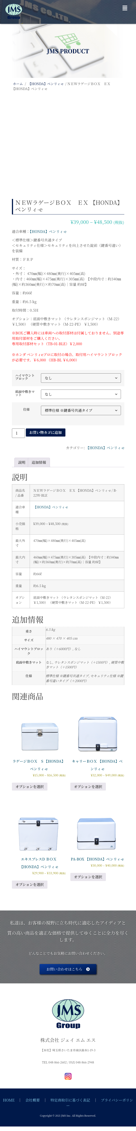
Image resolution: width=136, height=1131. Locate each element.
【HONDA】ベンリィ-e (45, 83)
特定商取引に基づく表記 (70, 1100)
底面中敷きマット (25, 393)
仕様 (26, 409)
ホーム (18, 83)
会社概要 (32, 1100)
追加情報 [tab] (39, 462)
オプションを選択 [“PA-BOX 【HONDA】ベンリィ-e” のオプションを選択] (88, 876)
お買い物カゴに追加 (45, 432)
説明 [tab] (21, 462)
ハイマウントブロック (25, 377)
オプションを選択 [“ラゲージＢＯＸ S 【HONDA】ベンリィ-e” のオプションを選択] (30, 786)
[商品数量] (18, 433)
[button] (125, 8)
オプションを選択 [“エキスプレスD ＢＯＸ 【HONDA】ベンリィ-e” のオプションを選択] (30, 884)
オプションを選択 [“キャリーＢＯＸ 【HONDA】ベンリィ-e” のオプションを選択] (88, 786)
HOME (9, 1100)
